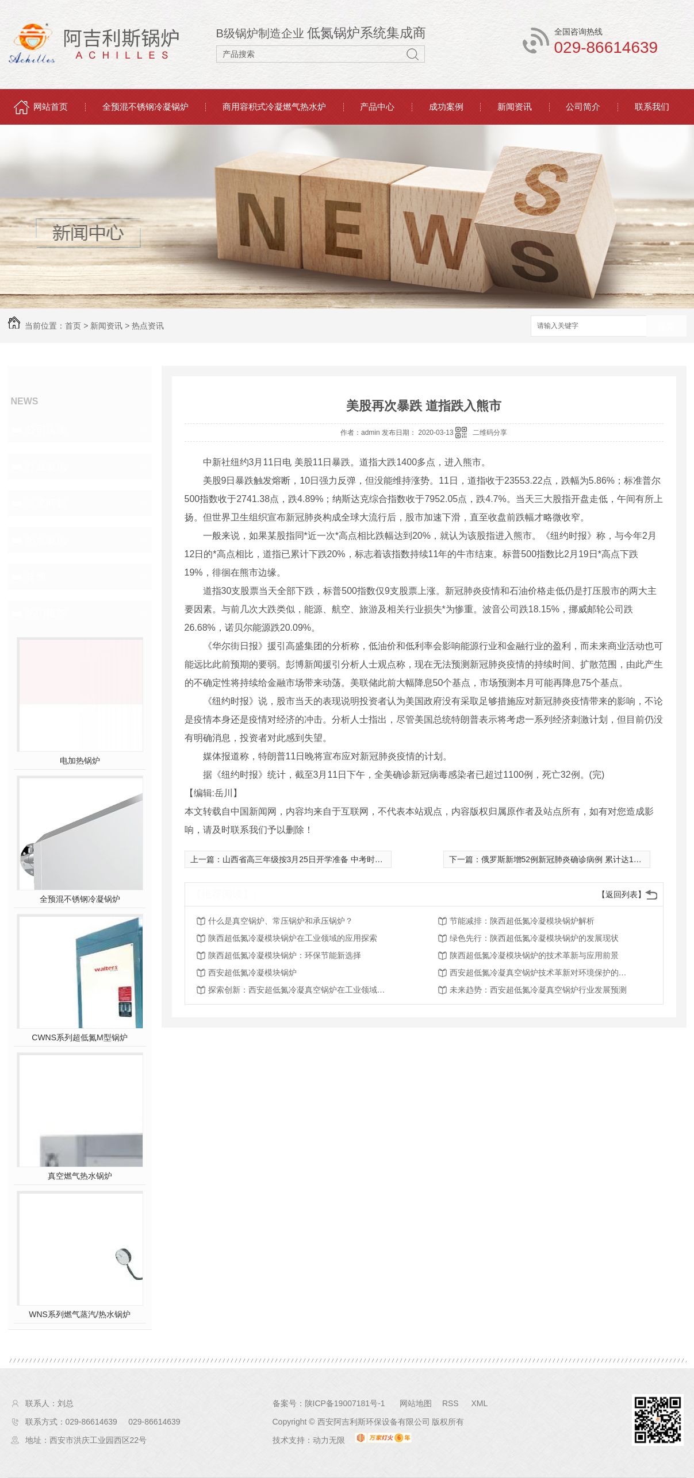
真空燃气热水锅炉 (80, 1175)
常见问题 (46, 503)
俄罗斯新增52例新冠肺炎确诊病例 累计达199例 (566, 859)
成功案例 (446, 106)
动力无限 (329, 1440)
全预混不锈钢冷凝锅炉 (145, 106)
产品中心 (377, 106)
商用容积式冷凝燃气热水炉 (274, 106)
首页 (73, 325)
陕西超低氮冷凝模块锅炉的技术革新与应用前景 (534, 955)
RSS (451, 1403)
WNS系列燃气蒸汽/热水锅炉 (80, 1314)
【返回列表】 (621, 894)
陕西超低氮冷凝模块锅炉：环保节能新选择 (284, 955)
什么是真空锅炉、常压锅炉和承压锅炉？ (280, 920)
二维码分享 (490, 433)
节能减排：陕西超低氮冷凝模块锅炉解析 (522, 920)
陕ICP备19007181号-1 (345, 1403)
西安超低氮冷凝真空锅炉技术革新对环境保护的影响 (542, 972)
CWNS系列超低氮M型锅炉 (79, 1037)
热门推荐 (46, 613)
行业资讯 (46, 466)
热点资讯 (148, 325)
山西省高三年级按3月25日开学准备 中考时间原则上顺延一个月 (335, 859)
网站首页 (50, 106)
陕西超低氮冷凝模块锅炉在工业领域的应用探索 (292, 938)
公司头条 (46, 429)
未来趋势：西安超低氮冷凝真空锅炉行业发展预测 (538, 989)
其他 (35, 576)
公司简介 (583, 106)
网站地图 (416, 1403)
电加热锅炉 (80, 760)
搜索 (666, 326)
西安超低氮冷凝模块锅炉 (252, 972)
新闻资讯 (514, 106)
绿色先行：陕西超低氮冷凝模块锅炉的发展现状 (534, 938)
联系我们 (652, 106)
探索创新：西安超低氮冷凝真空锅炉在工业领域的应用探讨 (300, 989)
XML (479, 1403)
